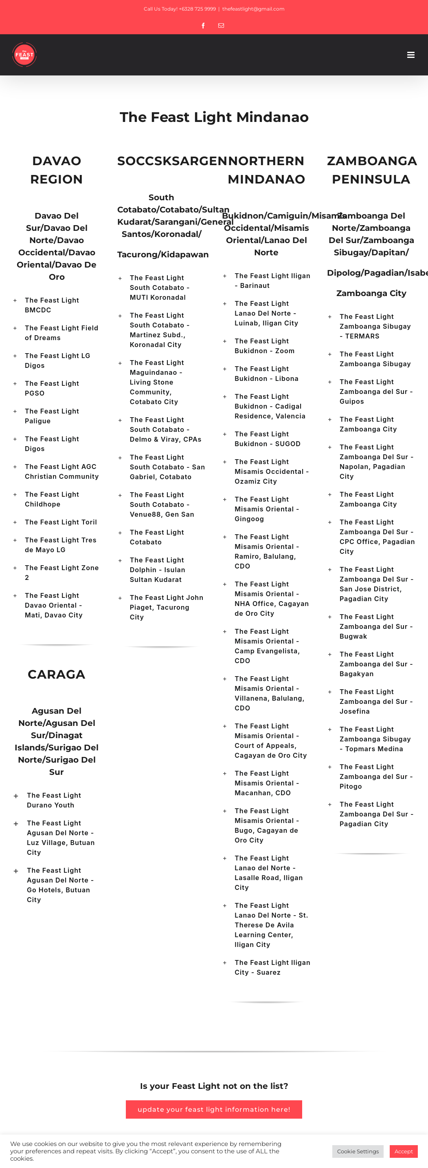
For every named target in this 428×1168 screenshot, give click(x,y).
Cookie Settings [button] (358, 1151)
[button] (56, 305)
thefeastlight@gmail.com (253, 9)
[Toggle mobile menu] (411, 55)
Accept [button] (404, 1151)
